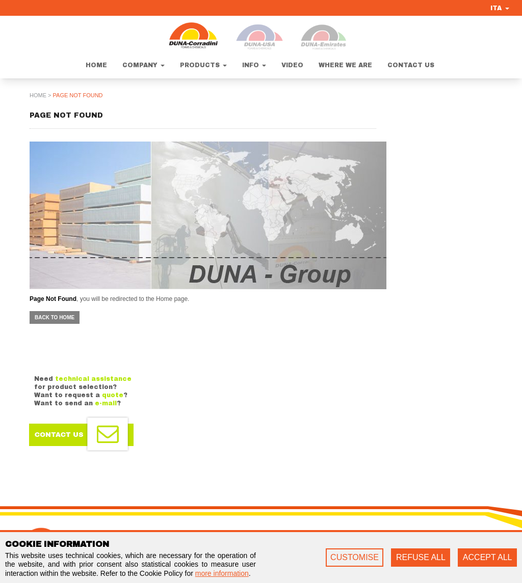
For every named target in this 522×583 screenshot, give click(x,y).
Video (292, 65)
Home (96, 65)
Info (254, 65)
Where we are (345, 65)
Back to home (54, 317)
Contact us (410, 65)
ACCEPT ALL (487, 557)
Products (203, 65)
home (38, 95)
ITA (499, 8)
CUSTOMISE (354, 557)
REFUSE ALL (421, 557)
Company (143, 65)
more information (222, 573)
